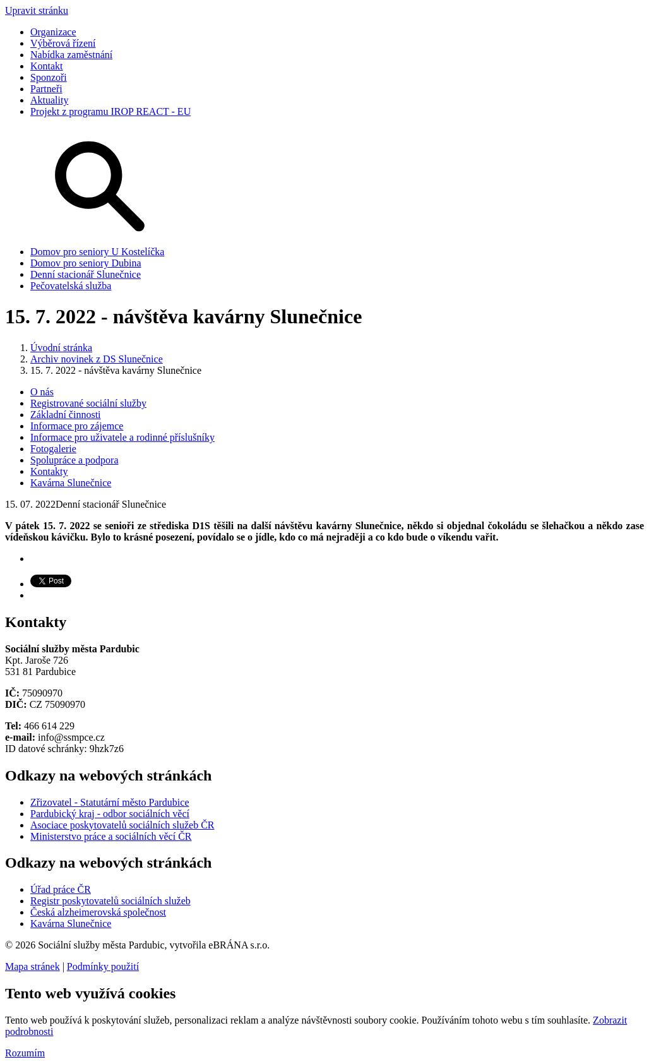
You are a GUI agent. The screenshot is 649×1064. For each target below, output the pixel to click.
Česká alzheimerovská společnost (98, 912)
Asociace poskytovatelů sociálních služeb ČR (122, 825)
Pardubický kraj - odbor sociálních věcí (109, 813)
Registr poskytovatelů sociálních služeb (110, 900)
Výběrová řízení (63, 43)
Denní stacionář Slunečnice (85, 274)
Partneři (46, 88)
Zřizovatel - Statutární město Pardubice (109, 802)
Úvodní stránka (61, 347)
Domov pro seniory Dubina (85, 263)
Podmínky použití (103, 966)
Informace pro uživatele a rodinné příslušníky (122, 437)
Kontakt (46, 66)
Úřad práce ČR (60, 889)
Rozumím (25, 1053)
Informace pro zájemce (76, 426)
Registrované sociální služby (88, 403)
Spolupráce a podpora (74, 460)
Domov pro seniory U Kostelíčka (97, 251)
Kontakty (49, 471)
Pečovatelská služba (70, 285)
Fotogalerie (53, 448)
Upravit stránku (36, 10)
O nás (42, 391)
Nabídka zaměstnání (71, 54)
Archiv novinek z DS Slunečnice (96, 359)
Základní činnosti (65, 414)
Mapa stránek (32, 966)
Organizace (53, 32)
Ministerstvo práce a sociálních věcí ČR (110, 836)
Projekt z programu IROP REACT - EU (110, 111)
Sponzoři (48, 77)
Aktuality (49, 100)
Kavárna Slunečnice (70, 482)
